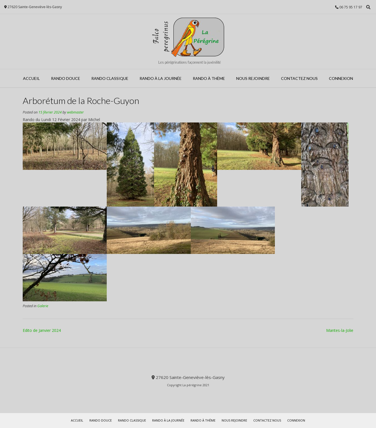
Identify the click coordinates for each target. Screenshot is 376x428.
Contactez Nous (299, 78)
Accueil (31, 78)
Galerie (42, 306)
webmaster (75, 112)
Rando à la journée (161, 78)
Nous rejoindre (253, 78)
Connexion (341, 78)
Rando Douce (65, 78)
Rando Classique (109, 78)
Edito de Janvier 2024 (42, 330)
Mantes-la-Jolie (339, 330)
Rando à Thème (209, 78)
